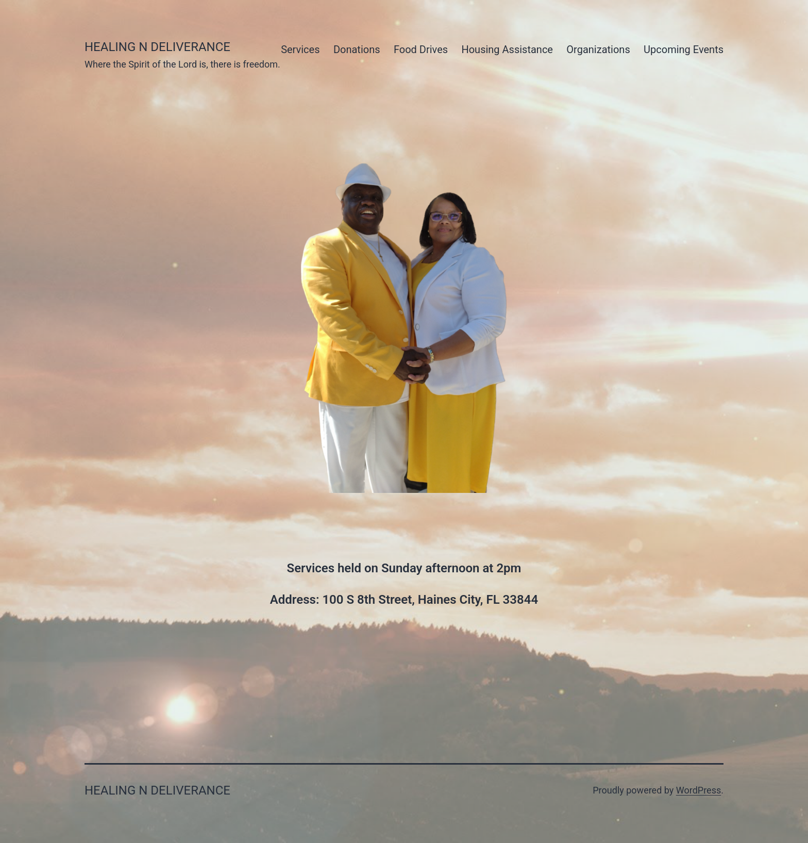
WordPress (698, 790)
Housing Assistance (507, 49)
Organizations (598, 49)
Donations (356, 49)
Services (300, 49)
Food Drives (421, 49)
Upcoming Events (683, 49)
